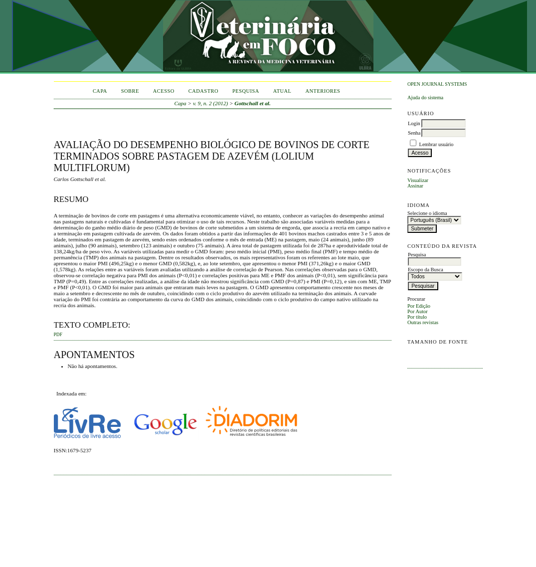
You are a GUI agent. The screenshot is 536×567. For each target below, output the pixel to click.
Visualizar (417, 180)
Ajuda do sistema (425, 97)
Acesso (164, 91)
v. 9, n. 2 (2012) (210, 103)
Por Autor (417, 311)
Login (414, 123)
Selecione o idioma (427, 213)
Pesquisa (245, 91)
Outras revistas (422, 322)
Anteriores (322, 91)
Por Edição (418, 306)
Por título (417, 317)
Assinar (415, 186)
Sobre (130, 91)
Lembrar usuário (436, 144)
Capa (100, 91)
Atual (282, 91)
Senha (414, 133)
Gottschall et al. (252, 103)
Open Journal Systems (437, 84)
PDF (58, 334)
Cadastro (203, 91)
